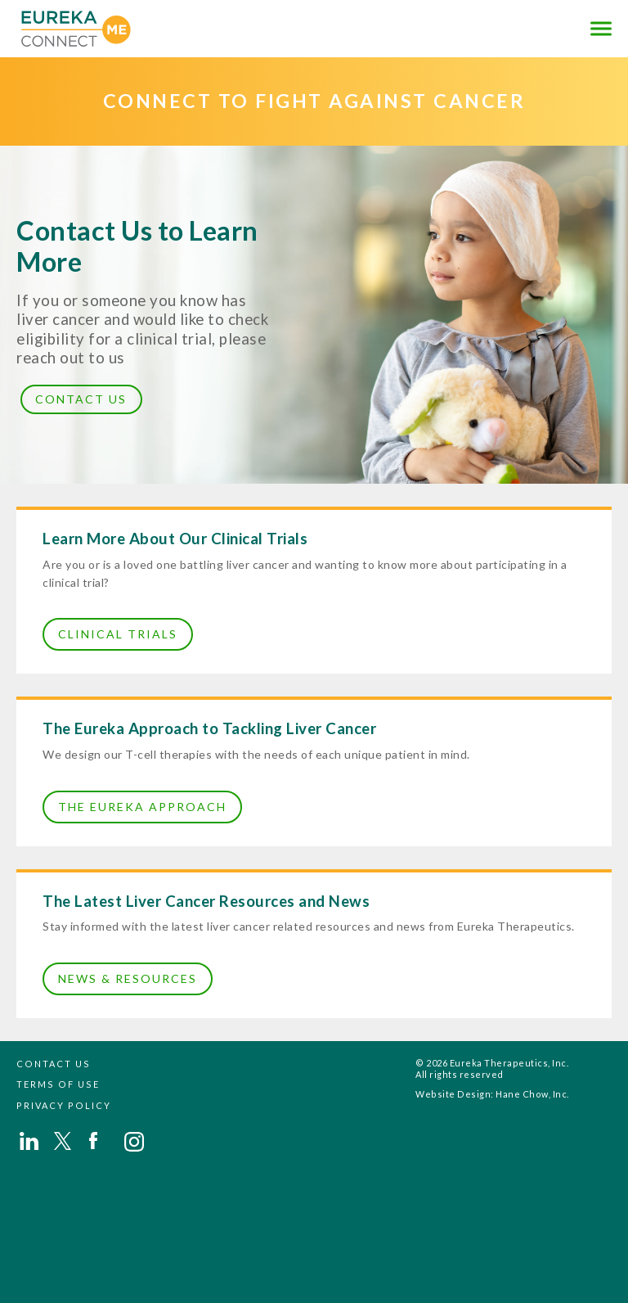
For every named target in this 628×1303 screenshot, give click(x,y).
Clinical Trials (117, 634)
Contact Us (81, 399)
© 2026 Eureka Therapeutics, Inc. (491, 1062)
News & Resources (127, 978)
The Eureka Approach (142, 807)
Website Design (453, 1094)
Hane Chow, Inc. (532, 1094)
